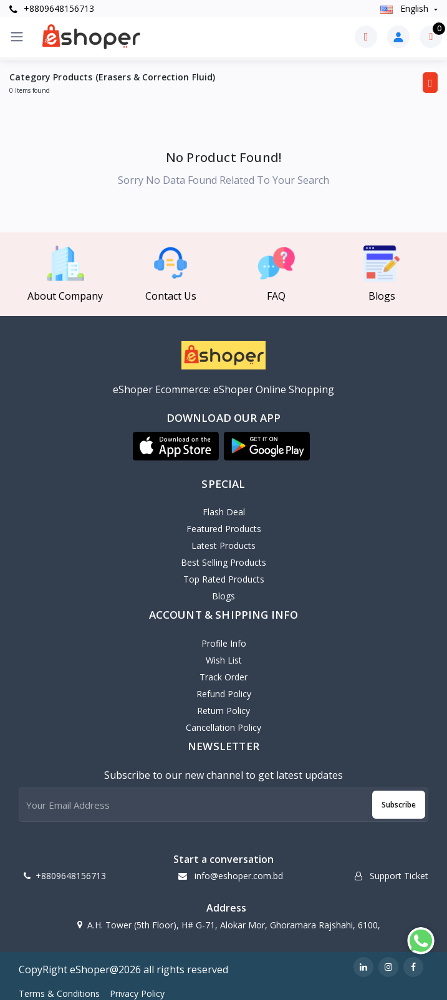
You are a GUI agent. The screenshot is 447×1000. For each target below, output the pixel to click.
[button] (176, 446)
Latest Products (223, 545)
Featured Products (223, 529)
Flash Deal (224, 512)
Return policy (223, 711)
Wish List (224, 660)
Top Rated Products (223, 579)
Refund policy (223, 694)
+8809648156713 (51, 8)
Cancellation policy (223, 727)
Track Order (223, 677)
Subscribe (399, 804)
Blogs (223, 596)
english (405, 8)
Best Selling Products (223, 562)
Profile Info (223, 643)
